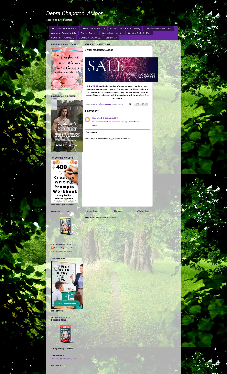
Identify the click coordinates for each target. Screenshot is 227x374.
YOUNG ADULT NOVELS (64, 28)
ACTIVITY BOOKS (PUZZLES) (125, 28)
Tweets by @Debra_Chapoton (63, 359)
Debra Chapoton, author (64, 248)
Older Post (143, 211)
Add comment (91, 132)
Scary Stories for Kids (112, 33)
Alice (94, 118)
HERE (96, 86)
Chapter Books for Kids (139, 33)
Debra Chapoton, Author (74, 13)
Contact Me (111, 37)
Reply (94, 126)
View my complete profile (62, 252)
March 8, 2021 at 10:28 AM (108, 118)
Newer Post (91, 211)
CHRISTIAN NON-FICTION (158, 28)
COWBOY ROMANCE (89, 37)
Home (117, 211)
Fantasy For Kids (89, 33)
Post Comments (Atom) (106, 217)
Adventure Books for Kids (63, 33)
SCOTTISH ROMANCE (62, 37)
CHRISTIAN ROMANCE (93, 28)
